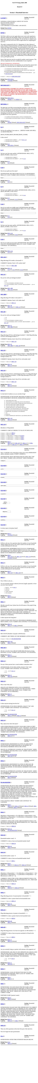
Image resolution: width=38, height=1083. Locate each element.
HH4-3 (9, 804)
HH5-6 (12, 958)
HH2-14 (13, 710)
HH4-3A (10, 829)
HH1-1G (10, 364)
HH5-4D (10, 921)
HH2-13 (10, 675)
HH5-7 (9, 977)
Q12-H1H (10, 535)
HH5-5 (13, 937)
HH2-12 (13, 671)
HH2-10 (10, 624)
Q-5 (9, 198)
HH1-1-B (6, 285)
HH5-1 (13, 861)
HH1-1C (14, 303)
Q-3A (24, 158)
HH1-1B (10, 305)
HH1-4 (13, 433)
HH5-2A (10, 903)
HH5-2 (9, 886)
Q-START (10, 80)
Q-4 (9, 161)
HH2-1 (9, 555)
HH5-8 (13, 918)
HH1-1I (9, 384)
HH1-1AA (24, 139)
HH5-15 (14, 883)
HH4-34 (14, 826)
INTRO (9, 28)
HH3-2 (9, 595)
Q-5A (24, 230)
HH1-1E (10, 344)
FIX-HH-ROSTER (16, 638)
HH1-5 (9, 571)
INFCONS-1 (11, 79)
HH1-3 (22, 436)
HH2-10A (10, 641)
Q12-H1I (10, 558)
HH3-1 (22, 438)
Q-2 (9, 121)
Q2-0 (9, 1042)
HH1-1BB (14, 265)
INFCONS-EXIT (8, 73)
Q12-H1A (22, 435)
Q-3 (9, 144)
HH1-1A (10, 268)
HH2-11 (10, 655)
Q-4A (24, 195)
